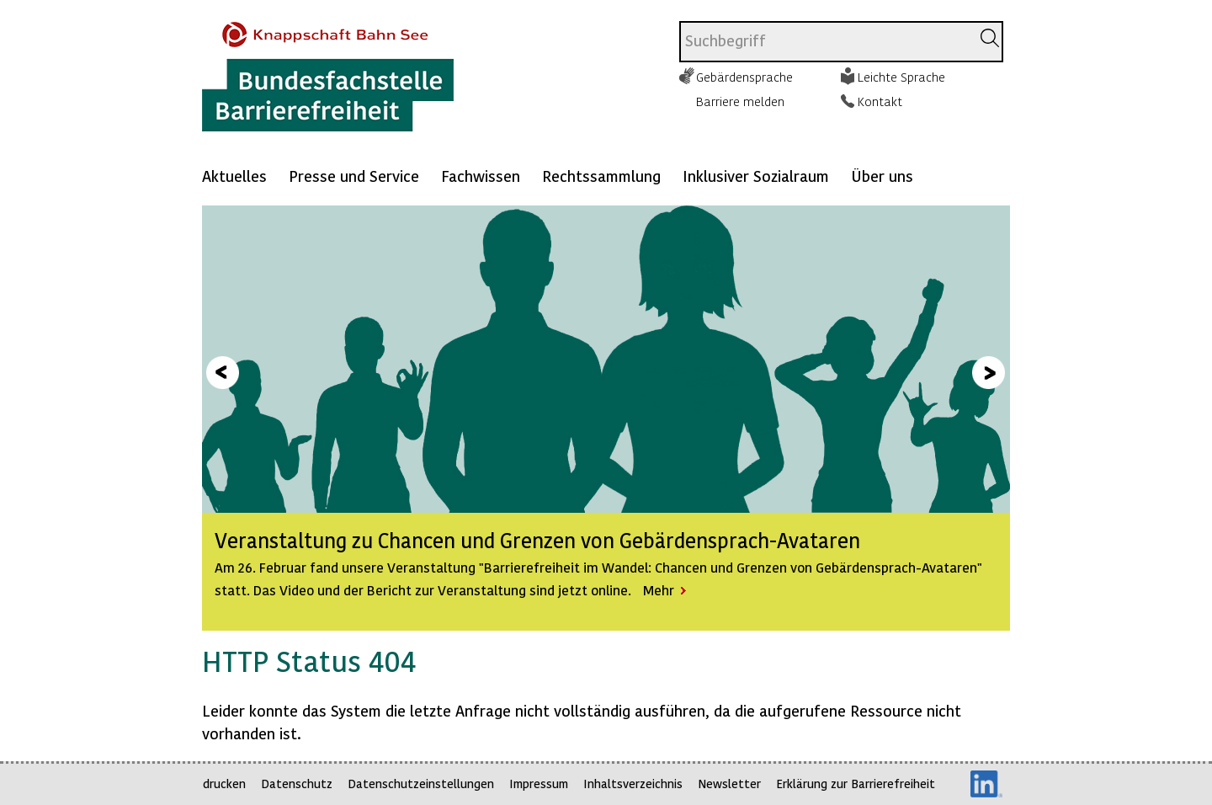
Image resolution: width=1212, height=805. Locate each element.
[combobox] (825, 42)
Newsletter (729, 783)
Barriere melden (740, 101)
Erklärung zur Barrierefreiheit (855, 783)
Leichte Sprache (901, 76)
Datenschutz (296, 783)
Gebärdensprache (744, 76)
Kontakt (880, 101)
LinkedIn (986, 783)
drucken (224, 783)
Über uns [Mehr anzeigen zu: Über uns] (882, 175)
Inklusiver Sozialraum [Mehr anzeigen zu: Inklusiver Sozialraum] (756, 175)
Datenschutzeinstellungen (421, 783)
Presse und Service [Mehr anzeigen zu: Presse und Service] (354, 175)
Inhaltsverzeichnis (633, 783)
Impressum (538, 783)
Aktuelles (234, 175)
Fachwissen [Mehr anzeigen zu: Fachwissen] (480, 175)
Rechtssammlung (601, 175)
